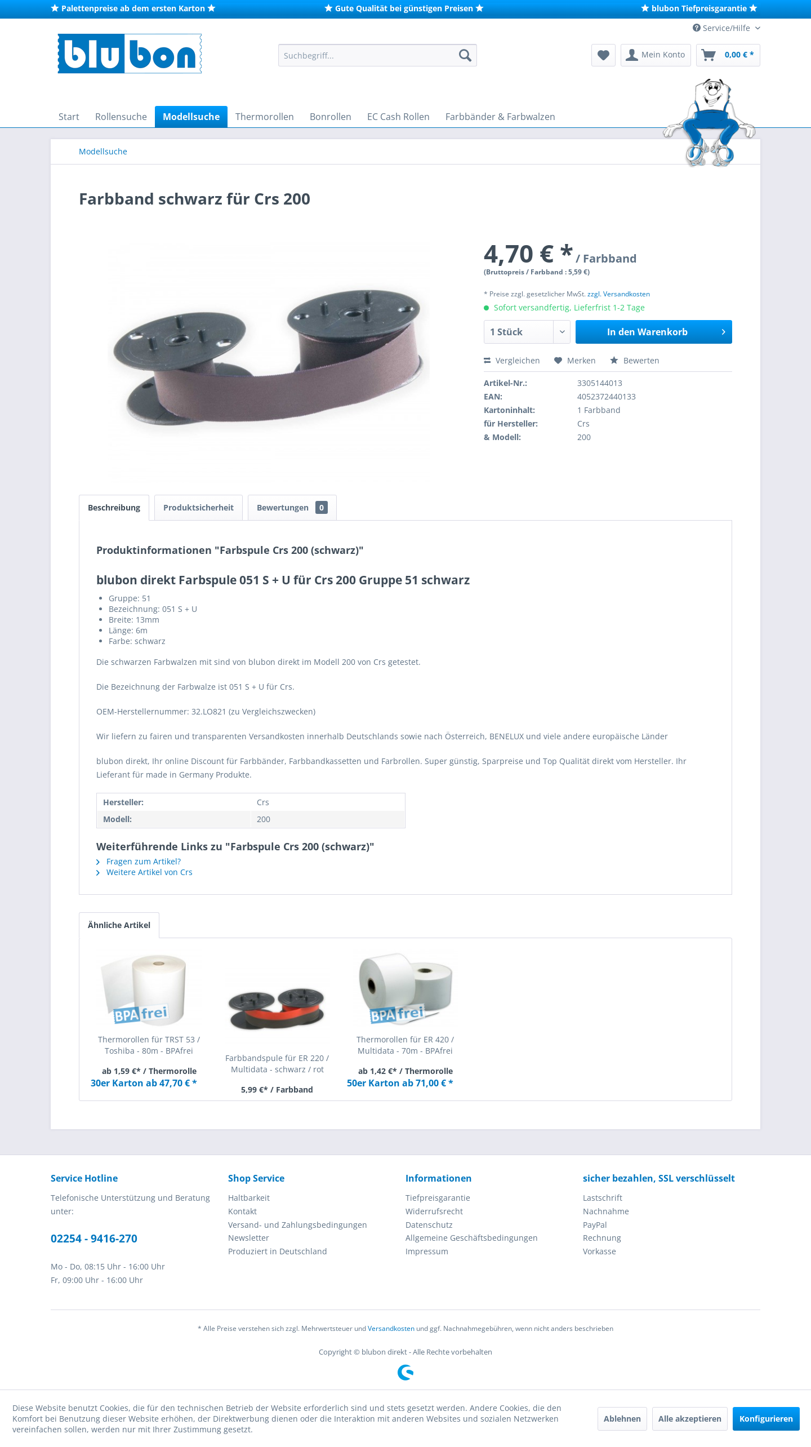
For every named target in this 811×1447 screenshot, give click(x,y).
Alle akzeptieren (689, 1418)
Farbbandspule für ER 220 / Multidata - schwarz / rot (277, 1064)
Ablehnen (622, 1418)
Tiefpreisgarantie (438, 1197)
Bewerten (635, 360)
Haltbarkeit (249, 1197)
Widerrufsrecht (434, 1211)
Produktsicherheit (198, 507)
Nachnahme (606, 1211)
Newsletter (248, 1237)
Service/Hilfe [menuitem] (722, 28)
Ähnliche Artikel (119, 925)
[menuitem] (377, 55)
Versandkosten (391, 1328)
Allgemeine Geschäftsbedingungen (472, 1237)
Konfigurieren (766, 1418)
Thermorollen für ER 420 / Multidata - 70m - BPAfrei (405, 1045)
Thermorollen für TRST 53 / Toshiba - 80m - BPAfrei (149, 1045)
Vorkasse (599, 1251)
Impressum (427, 1251)
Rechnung (602, 1237)
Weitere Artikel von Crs (144, 872)
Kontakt (242, 1211)
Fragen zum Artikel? (138, 861)
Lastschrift (602, 1197)
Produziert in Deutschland (277, 1251)
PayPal (595, 1224)
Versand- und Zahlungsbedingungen (297, 1224)
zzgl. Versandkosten (618, 294)
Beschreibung (114, 507)
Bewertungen (292, 507)
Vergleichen (512, 360)
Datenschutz (429, 1224)
